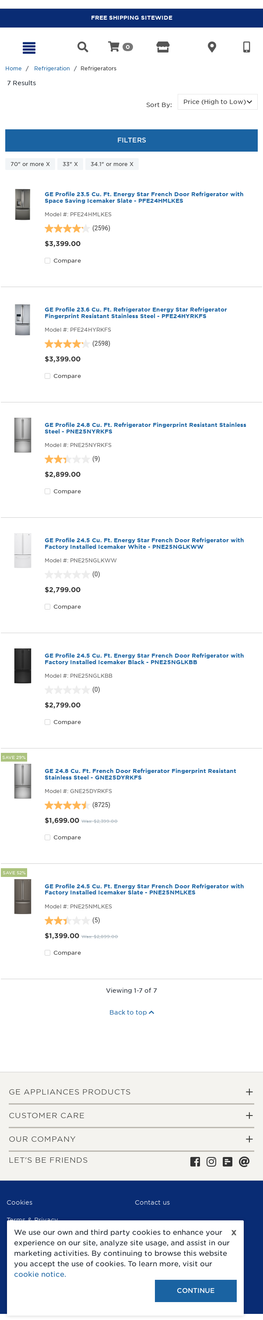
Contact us (152, 1202)
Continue (196, 1291)
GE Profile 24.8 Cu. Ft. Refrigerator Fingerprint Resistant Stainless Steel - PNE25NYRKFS (145, 428)
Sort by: (159, 104)
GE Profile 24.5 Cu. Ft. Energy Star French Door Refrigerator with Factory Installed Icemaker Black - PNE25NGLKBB (144, 659)
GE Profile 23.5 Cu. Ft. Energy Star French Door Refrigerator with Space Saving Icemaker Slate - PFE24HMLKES (144, 197)
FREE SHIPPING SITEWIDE (131, 17)
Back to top (131, 1012)
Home (13, 68)
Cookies (19, 1202)
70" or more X (30, 164)
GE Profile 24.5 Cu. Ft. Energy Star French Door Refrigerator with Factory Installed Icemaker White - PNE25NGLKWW (144, 543)
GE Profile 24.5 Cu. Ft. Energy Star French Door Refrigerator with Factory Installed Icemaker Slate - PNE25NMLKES (144, 889)
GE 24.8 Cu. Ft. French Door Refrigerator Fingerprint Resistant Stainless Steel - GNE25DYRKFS (140, 774)
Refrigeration (52, 68)
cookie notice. (40, 1274)
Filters (131, 140)
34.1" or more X (112, 164)
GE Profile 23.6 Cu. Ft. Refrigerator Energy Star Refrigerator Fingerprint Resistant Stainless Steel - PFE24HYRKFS (136, 313)
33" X (70, 164)
